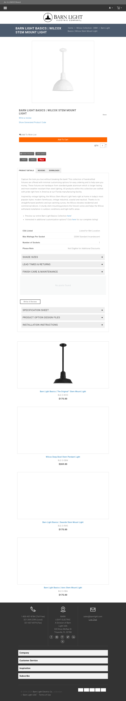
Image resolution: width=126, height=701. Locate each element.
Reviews (41, 170)
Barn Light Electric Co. (43, 692)
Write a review (25, 118)
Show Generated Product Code (32, 122)
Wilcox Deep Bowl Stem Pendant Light (63, 457)
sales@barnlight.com (93, 616)
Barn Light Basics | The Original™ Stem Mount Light (63, 391)
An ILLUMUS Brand (12, 2)
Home (70, 28)
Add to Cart (63, 139)
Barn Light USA (30, 695)
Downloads (54, 170)
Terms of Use (45, 695)
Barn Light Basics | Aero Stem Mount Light (63, 588)
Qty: (96, 146)
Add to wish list (29, 135)
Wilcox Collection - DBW (87, 28)
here (69, 216)
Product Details (26, 170)
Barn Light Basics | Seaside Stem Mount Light (63, 522)
